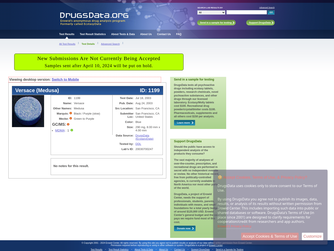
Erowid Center (216, 245)
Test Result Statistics (93, 34)
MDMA (60, 130)
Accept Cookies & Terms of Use (270, 236)
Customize (312, 236)
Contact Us (164, 34)
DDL (138, 144)
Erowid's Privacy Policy (234, 226)
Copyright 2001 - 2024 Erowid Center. (102, 243)
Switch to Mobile (65, 79)
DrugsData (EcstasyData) (144, 137)
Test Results (66, 34)
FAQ (179, 34)
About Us (146, 34)
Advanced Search (266, 7)
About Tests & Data (123, 34)
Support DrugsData (200, 249)
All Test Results (67, 44)
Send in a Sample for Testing (229, 249)
